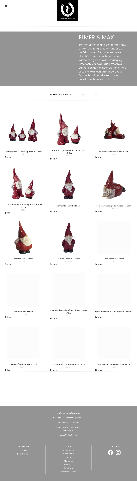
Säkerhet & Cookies (68, 471)
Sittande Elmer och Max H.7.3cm (113, 151)
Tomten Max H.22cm (23, 258)
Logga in (23, 450)
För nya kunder (68, 450)
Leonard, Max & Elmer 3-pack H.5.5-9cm (23, 151)
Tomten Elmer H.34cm (114, 258)
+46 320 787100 (72, 422)
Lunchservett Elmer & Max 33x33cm (114, 364)
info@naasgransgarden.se (71, 417)
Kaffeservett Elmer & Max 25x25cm (68, 364)
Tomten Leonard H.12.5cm (68, 206)
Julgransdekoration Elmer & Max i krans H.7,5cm (68, 311)
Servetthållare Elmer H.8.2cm (23, 364)
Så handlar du (68, 453)
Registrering (22, 454)
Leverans (68, 464)
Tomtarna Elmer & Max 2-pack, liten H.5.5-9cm (68, 151)
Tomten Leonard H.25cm (68, 258)
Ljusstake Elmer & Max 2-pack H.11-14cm (113, 311)
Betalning (68, 468)
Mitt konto (68, 461)
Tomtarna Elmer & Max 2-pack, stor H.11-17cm (23, 206)
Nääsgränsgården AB (68, 413)
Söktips (68, 457)
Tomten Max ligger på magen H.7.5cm (113, 206)
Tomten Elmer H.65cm (23, 311)
